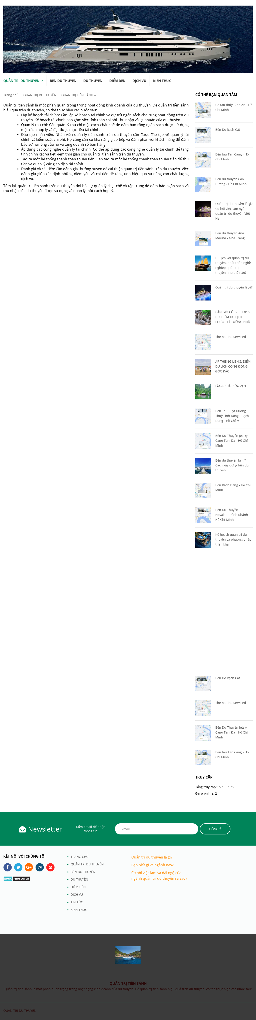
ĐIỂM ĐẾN (117, 80)
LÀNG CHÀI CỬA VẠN (230, 386)
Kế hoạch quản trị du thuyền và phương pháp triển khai (233, 539)
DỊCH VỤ (139, 80)
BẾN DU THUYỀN (63, 80)
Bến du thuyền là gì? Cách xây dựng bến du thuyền (232, 465)
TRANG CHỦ (79, 856)
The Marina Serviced (230, 337)
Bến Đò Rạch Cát (227, 129)
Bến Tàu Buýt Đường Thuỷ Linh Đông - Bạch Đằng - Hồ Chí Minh (232, 416)
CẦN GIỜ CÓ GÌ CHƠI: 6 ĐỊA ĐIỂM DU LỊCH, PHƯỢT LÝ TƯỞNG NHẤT (233, 317)
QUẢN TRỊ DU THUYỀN (21, 80)
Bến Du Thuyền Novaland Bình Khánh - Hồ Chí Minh (232, 515)
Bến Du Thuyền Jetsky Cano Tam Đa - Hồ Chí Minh (231, 440)
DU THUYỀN (92, 80)
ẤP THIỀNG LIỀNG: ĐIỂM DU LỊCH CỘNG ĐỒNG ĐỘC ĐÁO (233, 366)
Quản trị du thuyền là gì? (233, 287)
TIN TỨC (77, 902)
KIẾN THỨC (162, 80)
